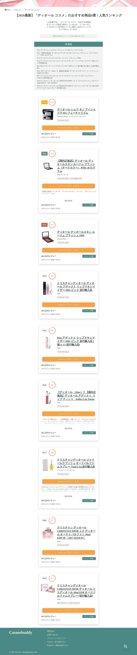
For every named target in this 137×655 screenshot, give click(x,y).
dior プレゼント (62, 603)
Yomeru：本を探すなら (56, 642)
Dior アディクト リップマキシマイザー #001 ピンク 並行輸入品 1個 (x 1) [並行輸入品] (76, 341)
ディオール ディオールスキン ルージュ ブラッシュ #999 (61, 58)
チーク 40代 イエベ (76, 178)
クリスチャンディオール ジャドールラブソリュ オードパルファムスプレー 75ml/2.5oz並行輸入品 (76, 463)
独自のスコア (83, 27)
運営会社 (50, 631)
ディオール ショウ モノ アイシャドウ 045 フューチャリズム (62, 50)
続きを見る (68, 200)
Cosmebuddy (14, 3)
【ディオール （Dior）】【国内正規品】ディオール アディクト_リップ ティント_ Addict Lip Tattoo (76, 395)
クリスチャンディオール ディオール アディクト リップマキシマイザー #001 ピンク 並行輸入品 (76, 286)
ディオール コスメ (63, 120)
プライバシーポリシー (56, 638)
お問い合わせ (52, 635)
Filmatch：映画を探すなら (57, 645)
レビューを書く (89, 134)
